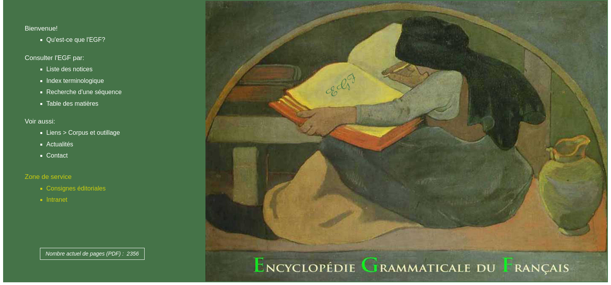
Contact (57, 155)
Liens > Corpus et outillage (83, 132)
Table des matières (72, 103)
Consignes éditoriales (76, 188)
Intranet (57, 199)
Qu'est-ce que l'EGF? (76, 39)
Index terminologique (75, 80)
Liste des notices (70, 69)
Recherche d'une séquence (84, 92)
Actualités (60, 144)
